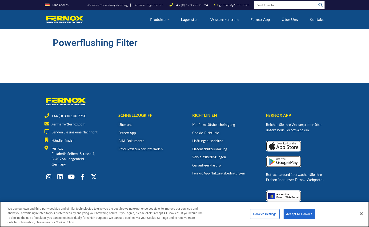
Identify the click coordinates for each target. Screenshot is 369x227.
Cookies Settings (265, 218)
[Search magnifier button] (321, 5)
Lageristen (190, 19)
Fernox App (260, 19)
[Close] (361, 218)
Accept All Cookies (299, 218)
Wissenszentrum (224, 19)
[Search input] (285, 5)
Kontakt (317, 19)
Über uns (290, 19)
